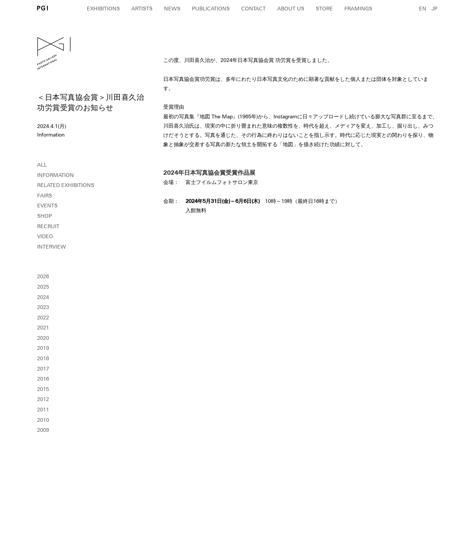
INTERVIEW (51, 247)
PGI (42, 8)
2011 (43, 410)
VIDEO (45, 236)
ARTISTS (142, 8)
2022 (43, 318)
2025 (43, 287)
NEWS (172, 8)
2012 (43, 399)
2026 (43, 276)
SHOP (44, 216)
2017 (43, 369)
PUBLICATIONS (211, 8)
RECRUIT (48, 226)
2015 (43, 389)
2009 (43, 430)
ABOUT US (290, 8)
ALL (42, 165)
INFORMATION (55, 175)
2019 (43, 348)
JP (435, 8)
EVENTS (47, 205)
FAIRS (44, 195)
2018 (43, 358)
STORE (324, 8)
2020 (43, 338)
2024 (43, 297)
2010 (43, 420)
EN (422, 8)
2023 (43, 307)
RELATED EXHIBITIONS (65, 185)
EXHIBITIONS (103, 8)
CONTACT (253, 8)
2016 (43, 379)
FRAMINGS (358, 8)
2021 (43, 328)
